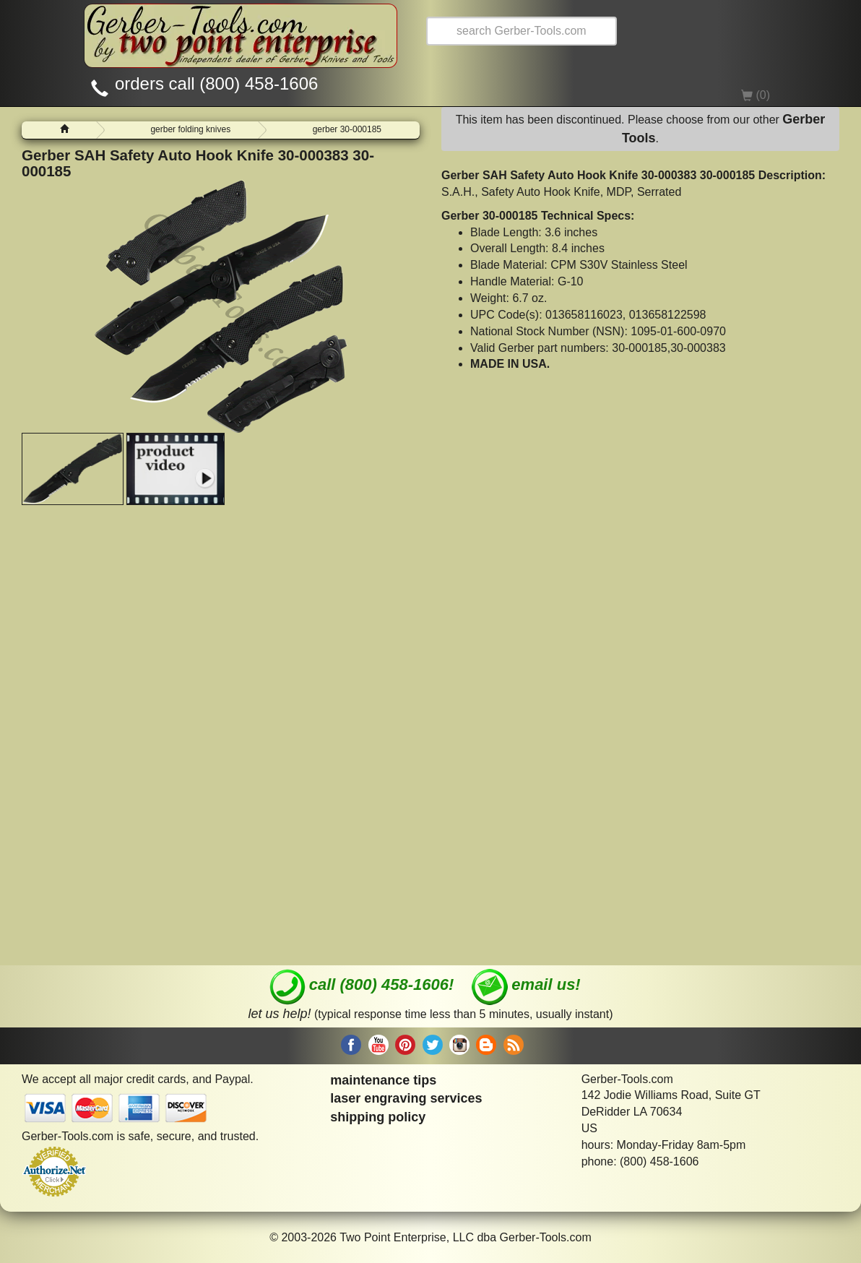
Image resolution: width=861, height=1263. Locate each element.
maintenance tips (383, 1080)
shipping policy (377, 1117)
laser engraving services (406, 1098)
